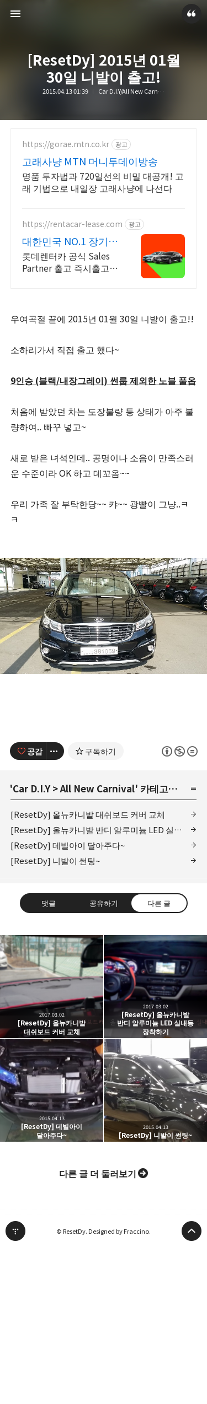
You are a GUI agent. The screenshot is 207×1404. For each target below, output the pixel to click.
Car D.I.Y (31, 788)
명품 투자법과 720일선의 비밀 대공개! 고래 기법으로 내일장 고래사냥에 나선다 (103, 181)
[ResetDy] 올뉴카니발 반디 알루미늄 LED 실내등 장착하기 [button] (155, 986)
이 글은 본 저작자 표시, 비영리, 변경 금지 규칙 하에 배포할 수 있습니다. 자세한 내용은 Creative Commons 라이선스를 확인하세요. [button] (179, 751)
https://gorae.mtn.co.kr (65, 144)
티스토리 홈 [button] (15, 1231)
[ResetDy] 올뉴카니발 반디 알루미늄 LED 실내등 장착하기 (103, 829)
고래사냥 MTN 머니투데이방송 (90, 161)
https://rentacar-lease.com (72, 224)
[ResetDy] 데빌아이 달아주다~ (67, 845)
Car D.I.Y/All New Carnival (131, 91)
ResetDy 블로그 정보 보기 (191, 14)
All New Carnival (97, 788)
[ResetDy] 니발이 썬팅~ (55, 860)
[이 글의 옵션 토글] (55, 751)
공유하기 (103, 903)
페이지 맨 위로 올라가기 (191, 1231)
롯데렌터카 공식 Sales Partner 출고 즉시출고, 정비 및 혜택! (67, 261)
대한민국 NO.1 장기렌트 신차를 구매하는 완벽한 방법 (70, 240)
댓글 (48, 903)
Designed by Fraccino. (119, 1231)
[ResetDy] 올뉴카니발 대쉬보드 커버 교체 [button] (51, 986)
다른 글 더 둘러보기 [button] (97, 1173)
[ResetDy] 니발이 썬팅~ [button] (155, 1090)
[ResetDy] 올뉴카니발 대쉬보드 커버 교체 (87, 814)
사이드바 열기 (15, 14)
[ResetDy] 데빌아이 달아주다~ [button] (51, 1090)
